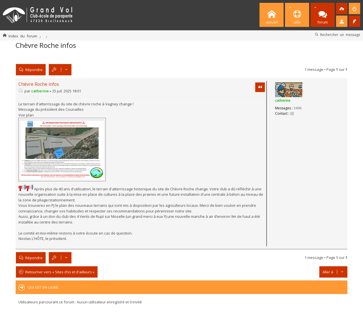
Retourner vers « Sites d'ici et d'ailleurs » (59, 271)
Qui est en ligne (43, 287)
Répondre (34, 69)
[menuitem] (341, 8)
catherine (282, 100)
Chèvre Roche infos (46, 45)
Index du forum (23, 36)
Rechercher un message (340, 34)
